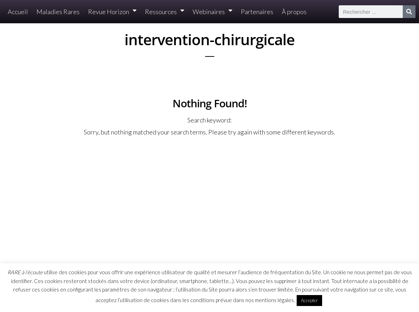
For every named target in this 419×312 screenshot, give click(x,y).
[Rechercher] (409, 11)
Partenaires (257, 12)
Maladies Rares (58, 12)
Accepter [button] (309, 300)
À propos (294, 12)
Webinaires (212, 12)
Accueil (18, 12)
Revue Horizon (112, 12)
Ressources (164, 12)
